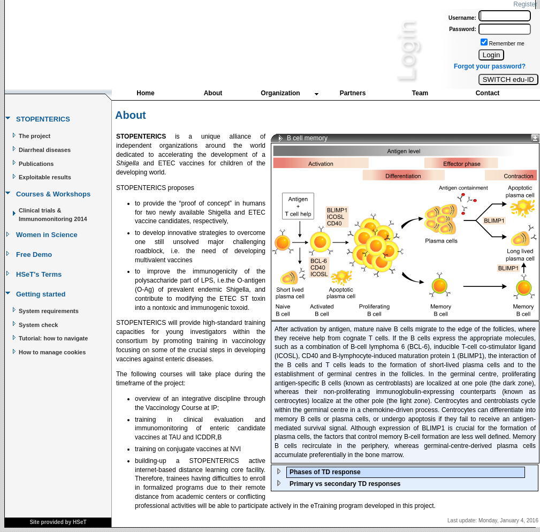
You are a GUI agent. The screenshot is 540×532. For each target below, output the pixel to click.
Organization (280, 93)
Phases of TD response (325, 472)
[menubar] (316, 95)
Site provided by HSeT (57, 522)
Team (420, 93)
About (213, 93)
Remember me (506, 44)
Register (525, 4)
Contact (488, 93)
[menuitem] (145, 94)
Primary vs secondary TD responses (345, 484)
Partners (353, 93)
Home (145, 93)
